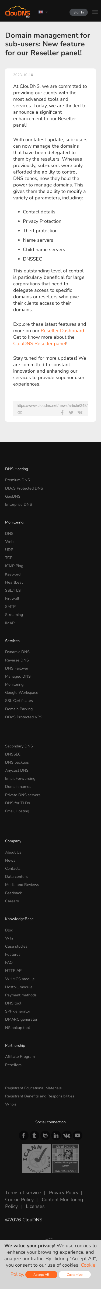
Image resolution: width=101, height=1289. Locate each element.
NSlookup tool (17, 1027)
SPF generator (17, 1011)
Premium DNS (17, 480)
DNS (9, 533)
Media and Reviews (22, 884)
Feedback (13, 893)
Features (12, 954)
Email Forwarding (20, 778)
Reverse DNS (17, 660)
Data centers (16, 876)
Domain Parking (19, 709)
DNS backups (17, 762)
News (10, 860)
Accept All (41, 1274)
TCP (8, 557)
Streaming (14, 614)
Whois (10, 1104)
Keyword (12, 574)
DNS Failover (16, 668)
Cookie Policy (19, 1199)
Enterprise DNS (18, 504)
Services (12, 640)
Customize (75, 1274)
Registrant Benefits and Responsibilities (39, 1096)
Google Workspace (21, 692)
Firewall (12, 598)
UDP (9, 549)
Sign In (79, 12)
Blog (9, 930)
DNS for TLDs (17, 803)
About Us (13, 852)
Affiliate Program (20, 1056)
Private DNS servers (22, 795)
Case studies (16, 946)
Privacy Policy (63, 1192)
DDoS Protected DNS (24, 488)
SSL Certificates (19, 700)
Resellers (13, 1065)
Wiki (9, 938)
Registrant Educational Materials (33, 1088)
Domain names (18, 786)
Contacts (12, 868)
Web (9, 541)
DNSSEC (13, 754)
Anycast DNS (17, 770)
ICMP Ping (14, 566)
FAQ (9, 962)
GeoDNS (12, 496)
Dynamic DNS (17, 651)
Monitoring (14, 522)
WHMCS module (20, 979)
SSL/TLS (13, 590)
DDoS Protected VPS (23, 717)
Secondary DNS (19, 746)
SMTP (10, 606)
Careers (12, 901)
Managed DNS (18, 676)
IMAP (10, 623)
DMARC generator (21, 1019)
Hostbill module (19, 987)
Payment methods (21, 995)
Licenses (35, 1206)
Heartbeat (14, 582)
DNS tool (13, 1003)
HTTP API (14, 970)
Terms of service (23, 1192)
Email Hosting (17, 811)
